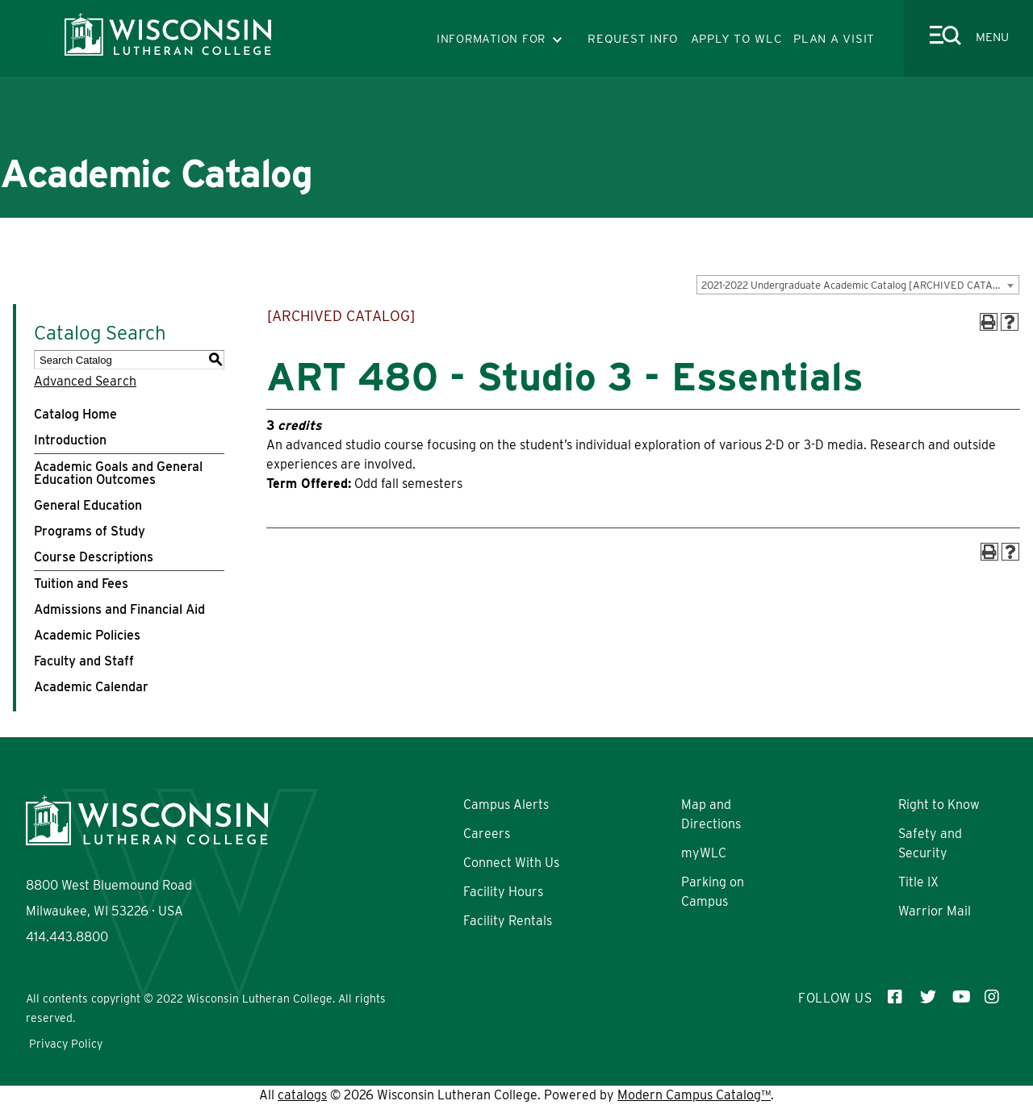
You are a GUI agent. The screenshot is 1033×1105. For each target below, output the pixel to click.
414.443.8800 (67, 936)
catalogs (302, 1095)
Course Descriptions (93, 557)
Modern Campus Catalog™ (694, 1095)
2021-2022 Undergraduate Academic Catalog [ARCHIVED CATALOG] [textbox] (859, 285)
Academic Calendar (91, 686)
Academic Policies (87, 635)
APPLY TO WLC (736, 38)
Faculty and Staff (84, 661)
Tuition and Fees (81, 583)
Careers (486, 833)
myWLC (703, 853)
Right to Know (939, 804)
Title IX (918, 882)
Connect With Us (511, 862)
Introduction (70, 440)
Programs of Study (89, 531)
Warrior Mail (934, 911)
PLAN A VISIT (834, 38)
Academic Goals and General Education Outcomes (118, 473)
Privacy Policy (65, 1043)
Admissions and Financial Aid (119, 609)
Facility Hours (503, 891)
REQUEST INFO (633, 38)
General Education (88, 505)
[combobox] (857, 284)
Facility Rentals (507, 920)
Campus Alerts (506, 804)
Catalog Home (75, 414)
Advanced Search (85, 381)
